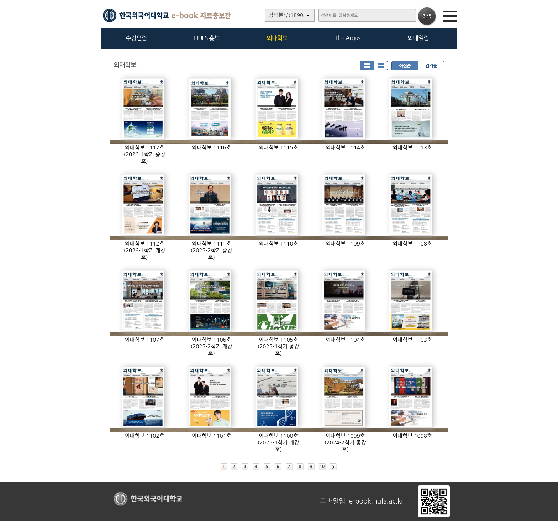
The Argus (347, 38)
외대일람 (418, 38)
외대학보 (277, 38)
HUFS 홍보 (207, 38)
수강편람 (136, 38)
